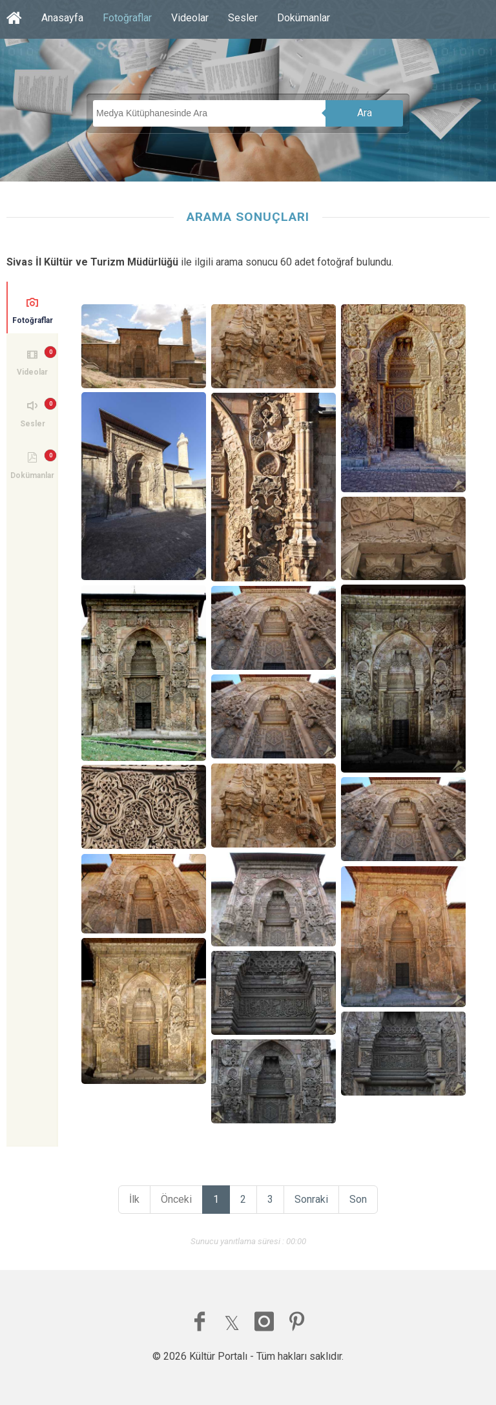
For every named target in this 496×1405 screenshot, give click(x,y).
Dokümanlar (303, 18)
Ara (364, 113)
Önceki (176, 1199)
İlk (134, 1199)
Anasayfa (62, 18)
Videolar (190, 18)
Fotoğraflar (127, 18)
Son (358, 1199)
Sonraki (311, 1199)
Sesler (243, 18)
